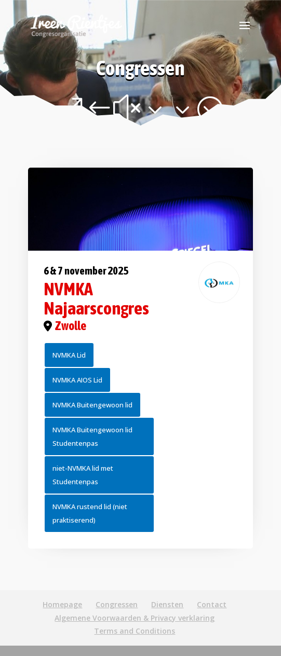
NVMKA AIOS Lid (77, 380)
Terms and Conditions (134, 631)
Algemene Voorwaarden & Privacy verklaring (135, 618)
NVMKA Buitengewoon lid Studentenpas (92, 436)
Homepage (62, 604)
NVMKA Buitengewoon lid (92, 404)
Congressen (117, 604)
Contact (211, 604)
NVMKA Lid (69, 355)
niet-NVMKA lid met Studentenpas (82, 474)
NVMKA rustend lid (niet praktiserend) (89, 513)
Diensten (167, 604)
